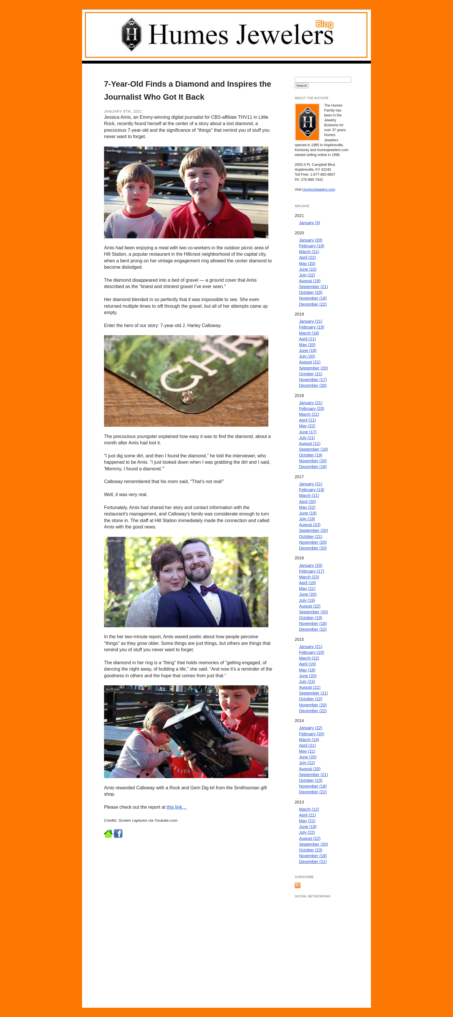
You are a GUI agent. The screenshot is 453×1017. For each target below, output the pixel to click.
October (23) (310, 780)
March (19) (309, 739)
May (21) (307, 588)
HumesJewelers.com (318, 190)
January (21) (310, 321)
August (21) (309, 362)
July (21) (307, 437)
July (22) (307, 275)
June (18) (308, 350)
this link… (177, 807)
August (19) (309, 281)
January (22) (310, 727)
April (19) (307, 582)
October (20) (310, 292)
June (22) (308, 269)
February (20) (311, 408)
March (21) (309, 251)
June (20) (308, 594)
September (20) (313, 368)
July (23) (307, 681)
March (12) (309, 809)
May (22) (307, 426)
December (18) (313, 466)
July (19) (307, 519)
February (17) (311, 571)
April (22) (307, 257)
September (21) (313, 286)
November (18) (313, 298)
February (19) (311, 246)
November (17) (313, 379)
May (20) (307, 263)
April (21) (307, 339)
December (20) (313, 385)
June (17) (308, 432)
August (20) (309, 769)
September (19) (313, 449)
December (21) (313, 861)
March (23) (309, 577)
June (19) (308, 513)
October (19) (310, 455)
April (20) (307, 501)
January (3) (309, 222)
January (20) (310, 240)
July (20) (307, 356)
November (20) (313, 461)
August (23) (309, 524)
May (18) (307, 670)
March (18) (309, 333)
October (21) (310, 374)
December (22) (313, 304)
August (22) (309, 606)
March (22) (309, 658)
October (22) (310, 699)
